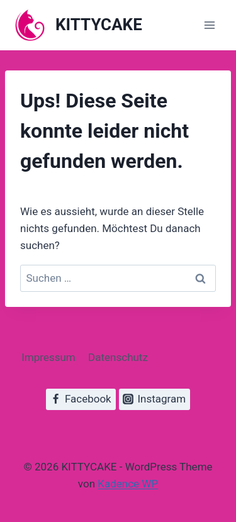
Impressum (48, 357)
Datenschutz (118, 357)
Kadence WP (128, 483)
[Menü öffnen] (209, 25)
